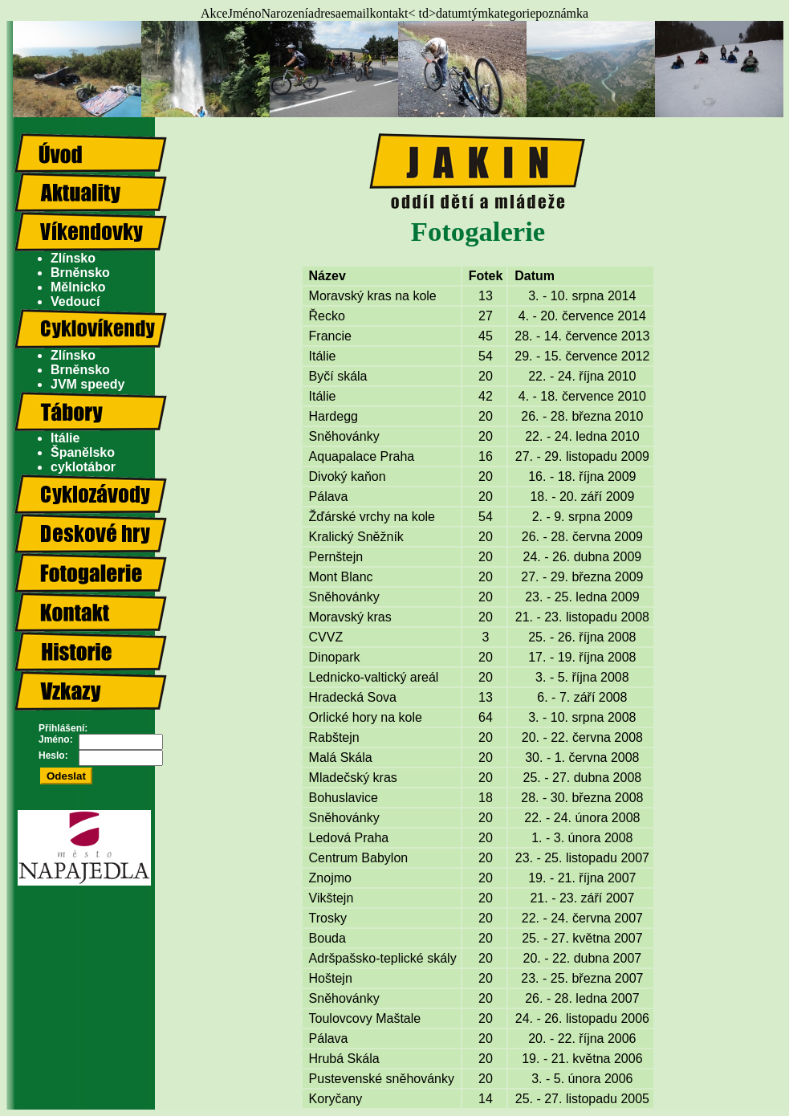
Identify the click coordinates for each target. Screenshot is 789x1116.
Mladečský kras (353, 777)
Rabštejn (334, 737)
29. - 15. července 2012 (581, 356)
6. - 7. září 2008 (582, 697)
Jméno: (56, 739)
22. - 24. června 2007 (582, 918)
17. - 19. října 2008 (582, 657)
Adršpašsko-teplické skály (383, 958)
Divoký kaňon (347, 476)
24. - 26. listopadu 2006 (582, 1018)
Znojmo (330, 878)
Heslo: (53, 755)
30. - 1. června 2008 (582, 757)
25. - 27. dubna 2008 (582, 777)
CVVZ (326, 637)
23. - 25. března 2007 (582, 978)
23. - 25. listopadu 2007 (582, 858)
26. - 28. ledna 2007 (582, 998)
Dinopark (334, 657)
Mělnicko (78, 287)
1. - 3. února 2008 (581, 838)
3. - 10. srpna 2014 (582, 296)
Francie (330, 336)
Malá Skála (340, 757)
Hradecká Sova (353, 697)
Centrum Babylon (359, 858)
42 (485, 396)
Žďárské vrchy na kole (372, 516)
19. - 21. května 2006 (582, 1058)
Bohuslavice (343, 797)
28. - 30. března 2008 (582, 797)
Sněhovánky (344, 436)
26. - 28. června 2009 (582, 537)
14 (485, 1099)
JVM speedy (87, 384)
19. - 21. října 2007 (582, 878)
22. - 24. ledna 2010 (582, 436)
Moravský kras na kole (373, 296)
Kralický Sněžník (356, 537)
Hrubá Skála (344, 1058)
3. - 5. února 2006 (581, 1078)
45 (485, 336)
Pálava (328, 496)
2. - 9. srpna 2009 (582, 516)
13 (485, 296)
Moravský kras (350, 617)
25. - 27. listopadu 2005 (582, 1099)
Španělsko (83, 452)
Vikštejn (331, 898)
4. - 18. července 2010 (582, 396)
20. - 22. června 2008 (582, 737)
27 (485, 316)
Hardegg (333, 416)
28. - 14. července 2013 (581, 336)
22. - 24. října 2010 (582, 376)
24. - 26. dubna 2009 (582, 557)
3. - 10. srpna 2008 (582, 717)
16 (485, 456)
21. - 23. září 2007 (582, 898)
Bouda (327, 938)
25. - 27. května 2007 (582, 938)
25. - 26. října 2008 (582, 637)
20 (485, 376)
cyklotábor (83, 467)
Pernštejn (336, 557)
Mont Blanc (341, 577)
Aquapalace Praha (362, 456)
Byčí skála (338, 376)
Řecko (327, 316)
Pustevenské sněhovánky (381, 1078)
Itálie (65, 438)
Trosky (328, 918)
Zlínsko (73, 258)
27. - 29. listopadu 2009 (582, 456)
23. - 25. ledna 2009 (582, 597)
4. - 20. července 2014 (582, 316)
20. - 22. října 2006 (582, 1038)
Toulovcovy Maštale (365, 1018)
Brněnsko (80, 272)
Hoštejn (330, 978)
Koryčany (336, 1099)
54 (485, 356)
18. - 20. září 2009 (582, 496)
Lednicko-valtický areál (374, 677)
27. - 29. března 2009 (582, 577)
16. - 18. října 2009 (582, 476)
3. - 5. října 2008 (582, 677)
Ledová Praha (349, 838)
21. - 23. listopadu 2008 (582, 617)
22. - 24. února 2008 (582, 818)
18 (485, 797)
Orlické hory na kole (365, 717)
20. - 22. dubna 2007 (582, 958)
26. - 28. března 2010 (582, 416)
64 (485, 717)
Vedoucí (75, 301)
